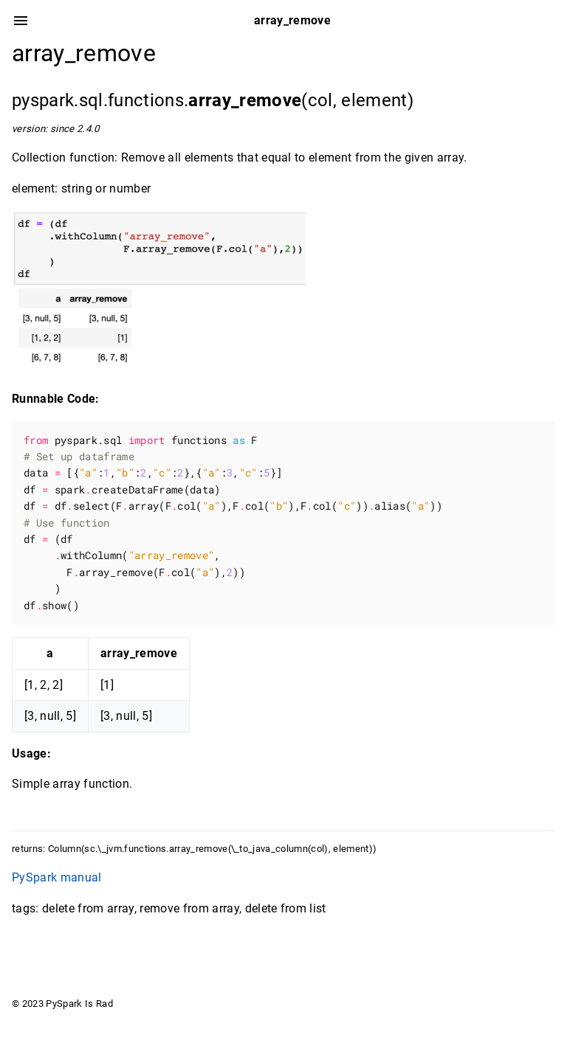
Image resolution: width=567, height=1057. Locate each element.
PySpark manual (57, 877)
